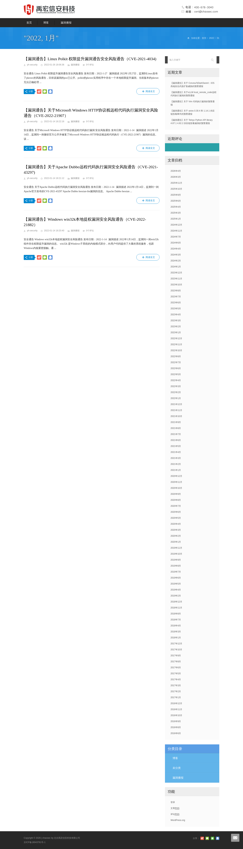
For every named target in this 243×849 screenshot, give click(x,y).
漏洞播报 (66, 22)
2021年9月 (176, 422)
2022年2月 (176, 392)
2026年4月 (176, 171)
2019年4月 (176, 589)
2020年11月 (176, 482)
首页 (29, 22)
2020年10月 (176, 488)
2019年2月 (176, 595)
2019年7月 (176, 572)
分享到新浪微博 (39, 91)
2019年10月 (176, 554)
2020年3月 (176, 530)
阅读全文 (148, 91)
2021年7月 (176, 434)
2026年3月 (176, 177)
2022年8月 (176, 356)
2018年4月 (176, 625)
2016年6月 (176, 733)
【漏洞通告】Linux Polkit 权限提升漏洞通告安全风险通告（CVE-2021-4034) (90, 59)
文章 (175, 808)
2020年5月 (176, 518)
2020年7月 (176, 506)
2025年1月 (176, 219)
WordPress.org (178, 820)
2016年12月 (176, 703)
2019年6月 (176, 578)
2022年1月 (176, 398)
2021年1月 (176, 470)
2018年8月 (176, 613)
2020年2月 (176, 536)
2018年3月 (176, 631)
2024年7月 (176, 237)
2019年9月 (176, 560)
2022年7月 (176, 362)
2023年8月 (176, 290)
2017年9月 (176, 655)
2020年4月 (176, 524)
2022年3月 (176, 386)
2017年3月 (176, 685)
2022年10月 (176, 350)
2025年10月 (176, 189)
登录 (173, 802)
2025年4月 (176, 207)
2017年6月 (176, 667)
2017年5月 (176, 673)
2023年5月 (176, 308)
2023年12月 (176, 272)
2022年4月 (176, 380)
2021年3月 (176, 458)
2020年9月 (176, 494)
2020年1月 (176, 542)
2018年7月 (176, 619)
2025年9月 (176, 195)
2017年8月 (176, 661)
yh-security (32, 64)
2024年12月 (176, 225)
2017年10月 (176, 649)
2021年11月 (176, 410)
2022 (211, 38)
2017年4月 (176, 679)
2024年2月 (176, 260)
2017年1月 (176, 697)
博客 (46, 22)
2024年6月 (176, 242)
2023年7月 (176, 296)
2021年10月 (176, 416)
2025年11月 (176, 183)
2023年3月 (176, 320)
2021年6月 (176, 440)
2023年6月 (176, 302)
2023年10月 (176, 284)
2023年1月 (176, 332)
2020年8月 (176, 500)
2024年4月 (176, 248)
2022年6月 (176, 368)
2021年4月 (176, 452)
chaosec (46, 838)
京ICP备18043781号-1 (34, 842)
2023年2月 (176, 326)
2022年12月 (176, 338)
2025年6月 (176, 201)
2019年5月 (176, 583)
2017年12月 (176, 643)
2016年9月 (176, 721)
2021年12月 (176, 404)
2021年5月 (176, 446)
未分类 (177, 767)
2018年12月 (176, 601)
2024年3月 (176, 254)
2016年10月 (176, 715)
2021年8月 (176, 428)
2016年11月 (176, 709)
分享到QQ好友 (50, 91)
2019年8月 (176, 566)
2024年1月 (176, 266)
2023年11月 (176, 278)
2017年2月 (176, 691)
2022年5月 (176, 374)
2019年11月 (176, 548)
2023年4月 (176, 314)
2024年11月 (176, 231)
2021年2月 (176, 464)
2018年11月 (176, 607)
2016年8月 (176, 727)
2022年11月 (176, 344)
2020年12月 (176, 476)
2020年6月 (176, 512)
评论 (175, 814)
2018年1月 (176, 637)
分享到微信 (45, 91)
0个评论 (90, 64)
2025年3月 (176, 213)
